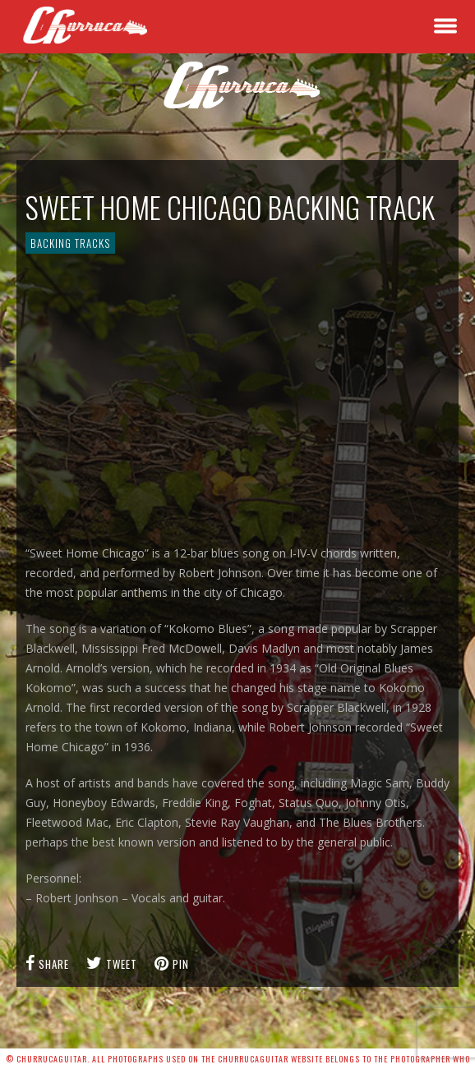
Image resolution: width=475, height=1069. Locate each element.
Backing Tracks (70, 243)
